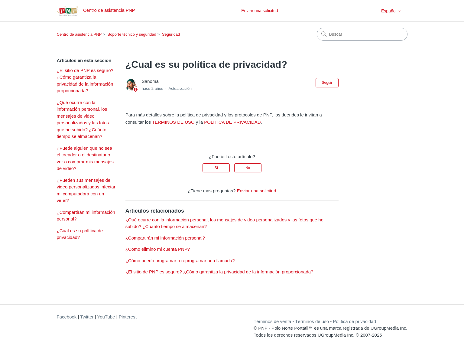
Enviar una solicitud (259, 10)
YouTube (106, 316)
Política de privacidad (354, 321)
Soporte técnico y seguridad (132, 34)
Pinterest (128, 316)
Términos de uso (312, 321)
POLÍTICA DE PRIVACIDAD (232, 122)
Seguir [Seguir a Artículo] (327, 82)
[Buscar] (362, 34)
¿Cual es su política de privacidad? (80, 234)
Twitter (86, 316)
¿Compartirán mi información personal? (86, 216)
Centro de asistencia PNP (79, 34)
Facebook (67, 316)
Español (391, 10)
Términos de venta (272, 321)
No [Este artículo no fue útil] (247, 168)
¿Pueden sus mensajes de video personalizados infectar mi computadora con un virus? (86, 190)
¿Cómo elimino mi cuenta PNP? (157, 249)
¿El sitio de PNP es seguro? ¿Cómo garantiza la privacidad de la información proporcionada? (85, 80)
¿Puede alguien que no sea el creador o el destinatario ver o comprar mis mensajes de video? (85, 158)
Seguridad (171, 34)
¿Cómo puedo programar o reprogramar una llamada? (180, 260)
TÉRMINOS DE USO (173, 122)
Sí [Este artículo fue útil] (216, 168)
